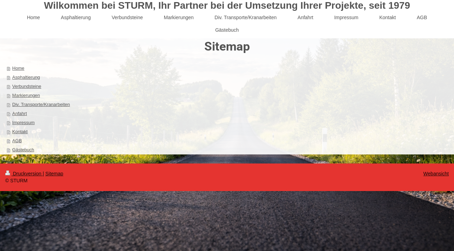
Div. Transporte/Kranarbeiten (41, 104)
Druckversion (24, 173)
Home (18, 68)
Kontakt (20, 131)
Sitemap (54, 173)
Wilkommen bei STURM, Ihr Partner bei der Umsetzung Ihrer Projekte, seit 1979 (227, 5)
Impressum (23, 122)
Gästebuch (23, 149)
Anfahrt (19, 113)
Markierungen (26, 95)
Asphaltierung (26, 77)
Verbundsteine (26, 86)
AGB (17, 140)
